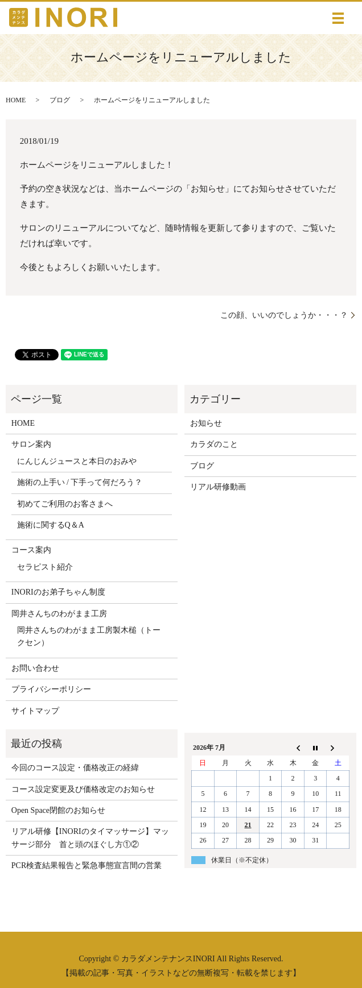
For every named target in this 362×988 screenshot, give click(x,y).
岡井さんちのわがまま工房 (59, 613)
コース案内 (31, 550)
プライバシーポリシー (51, 689)
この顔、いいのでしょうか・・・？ (284, 315)
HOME (16, 100)
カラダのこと (214, 444)
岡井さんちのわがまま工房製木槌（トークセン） (89, 636)
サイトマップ (35, 711)
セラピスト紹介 (45, 567)
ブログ (60, 100)
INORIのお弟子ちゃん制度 (58, 592)
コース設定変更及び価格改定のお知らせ (83, 789)
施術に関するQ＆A (50, 525)
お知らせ (206, 423)
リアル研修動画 (218, 487)
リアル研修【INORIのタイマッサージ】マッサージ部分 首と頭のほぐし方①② (90, 837)
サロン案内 (31, 444)
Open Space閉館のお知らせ (58, 810)
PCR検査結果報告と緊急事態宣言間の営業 (86, 865)
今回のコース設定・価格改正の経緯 (75, 767)
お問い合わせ (35, 668)
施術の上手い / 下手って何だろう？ (80, 482)
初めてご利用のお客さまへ (65, 504)
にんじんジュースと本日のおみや (77, 461)
